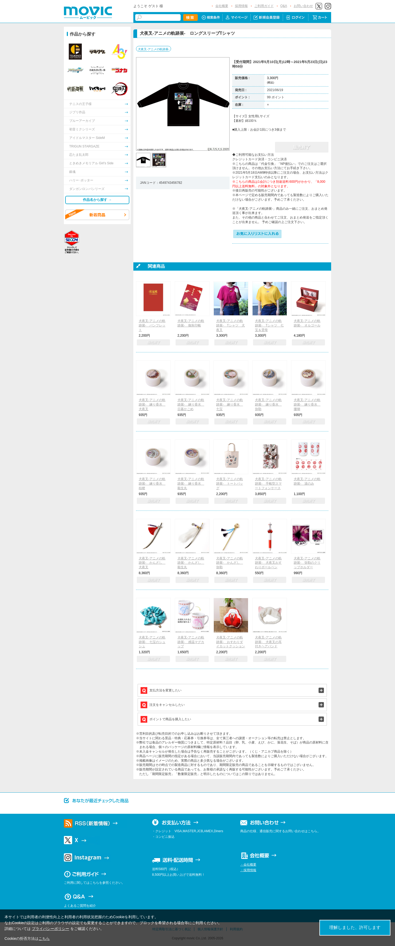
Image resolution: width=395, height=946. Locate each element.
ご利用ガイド (264, 6)
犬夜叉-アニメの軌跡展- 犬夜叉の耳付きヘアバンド (268, 642)
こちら (44, 938)
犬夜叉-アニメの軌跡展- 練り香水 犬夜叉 (152, 404)
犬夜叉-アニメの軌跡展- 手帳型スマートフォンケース (268, 483)
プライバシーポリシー (50, 928)
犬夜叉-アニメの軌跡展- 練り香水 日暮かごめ (190, 404)
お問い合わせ (303, 6)
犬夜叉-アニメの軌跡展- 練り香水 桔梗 (152, 483)
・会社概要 (248, 864)
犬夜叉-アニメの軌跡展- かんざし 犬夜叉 (152, 562)
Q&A (283, 6)
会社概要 (221, 6)
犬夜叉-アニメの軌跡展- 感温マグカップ (190, 642)
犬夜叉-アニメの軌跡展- (153, 49)
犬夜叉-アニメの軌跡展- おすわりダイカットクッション (230, 642)
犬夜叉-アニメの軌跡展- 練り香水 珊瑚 (307, 404)
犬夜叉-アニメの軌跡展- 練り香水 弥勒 (268, 404)
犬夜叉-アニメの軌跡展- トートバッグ (229, 483)
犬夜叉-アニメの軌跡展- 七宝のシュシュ (152, 642)
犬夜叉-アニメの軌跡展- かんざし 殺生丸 (190, 562)
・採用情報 (248, 870)
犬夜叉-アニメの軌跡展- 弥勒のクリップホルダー (307, 562)
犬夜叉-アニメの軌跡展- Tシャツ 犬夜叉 (230, 325)
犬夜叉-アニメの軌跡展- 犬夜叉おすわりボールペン (268, 562)
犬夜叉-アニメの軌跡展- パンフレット (152, 325)
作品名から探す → (97, 200)
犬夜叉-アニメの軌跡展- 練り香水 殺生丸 (190, 483)
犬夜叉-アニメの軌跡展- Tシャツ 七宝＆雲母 (269, 325)
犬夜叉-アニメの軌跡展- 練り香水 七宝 (229, 404)
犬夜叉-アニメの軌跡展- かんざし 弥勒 (229, 562)
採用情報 (241, 6)
